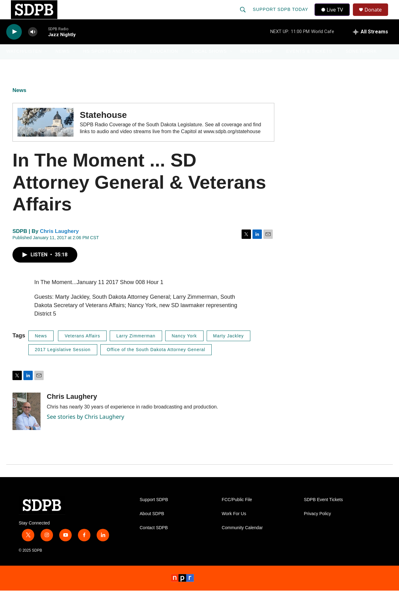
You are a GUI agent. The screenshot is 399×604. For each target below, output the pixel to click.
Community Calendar (242, 541)
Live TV (334, 16)
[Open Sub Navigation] (46, 64)
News (62, 64)
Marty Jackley (228, 349)
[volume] (32, 45)
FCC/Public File (237, 513)
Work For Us (234, 527)
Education (164, 64)
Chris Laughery (59, 245)
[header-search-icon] (243, 16)
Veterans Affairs (82, 349)
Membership (256, 64)
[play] (14, 45)
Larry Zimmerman (135, 349)
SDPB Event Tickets (323, 513)
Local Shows (209, 64)
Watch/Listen (24, 64)
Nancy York (184, 349)
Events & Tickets (309, 64)
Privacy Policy (317, 527)
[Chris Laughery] (26, 424)
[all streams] (370, 45)
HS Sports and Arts (110, 64)
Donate (377, 16)
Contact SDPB (154, 541)
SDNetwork (361, 64)
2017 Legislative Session (63, 363)
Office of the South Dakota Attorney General (156, 363)
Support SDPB (154, 513)
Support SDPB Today (281, 16)
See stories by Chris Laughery (85, 430)
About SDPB (152, 527)
